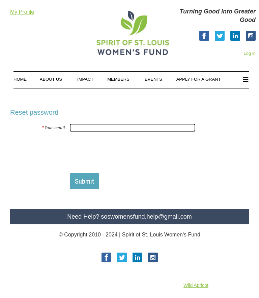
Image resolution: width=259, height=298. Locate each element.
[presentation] (121, 152)
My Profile (22, 12)
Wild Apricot (195, 285)
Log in (250, 53)
